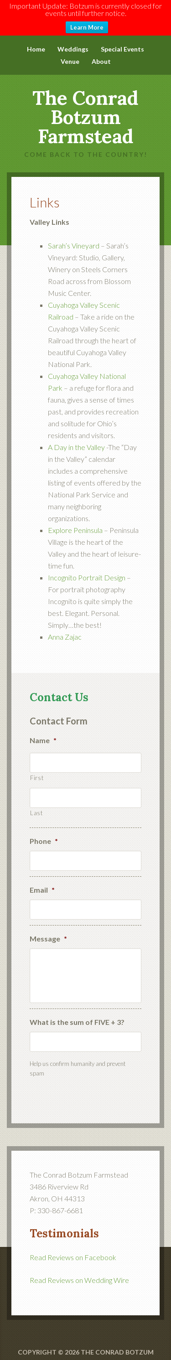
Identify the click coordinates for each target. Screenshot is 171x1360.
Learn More (87, 27)
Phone (44, 835)
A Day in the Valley (76, 441)
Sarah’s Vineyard (73, 239)
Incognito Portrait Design (86, 571)
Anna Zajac (65, 630)
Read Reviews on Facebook (73, 1251)
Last (36, 807)
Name (43, 733)
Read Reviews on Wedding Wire (79, 1274)
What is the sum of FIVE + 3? (77, 1016)
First (36, 771)
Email (42, 883)
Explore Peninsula (75, 524)
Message (48, 932)
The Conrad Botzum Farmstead (85, 111)
